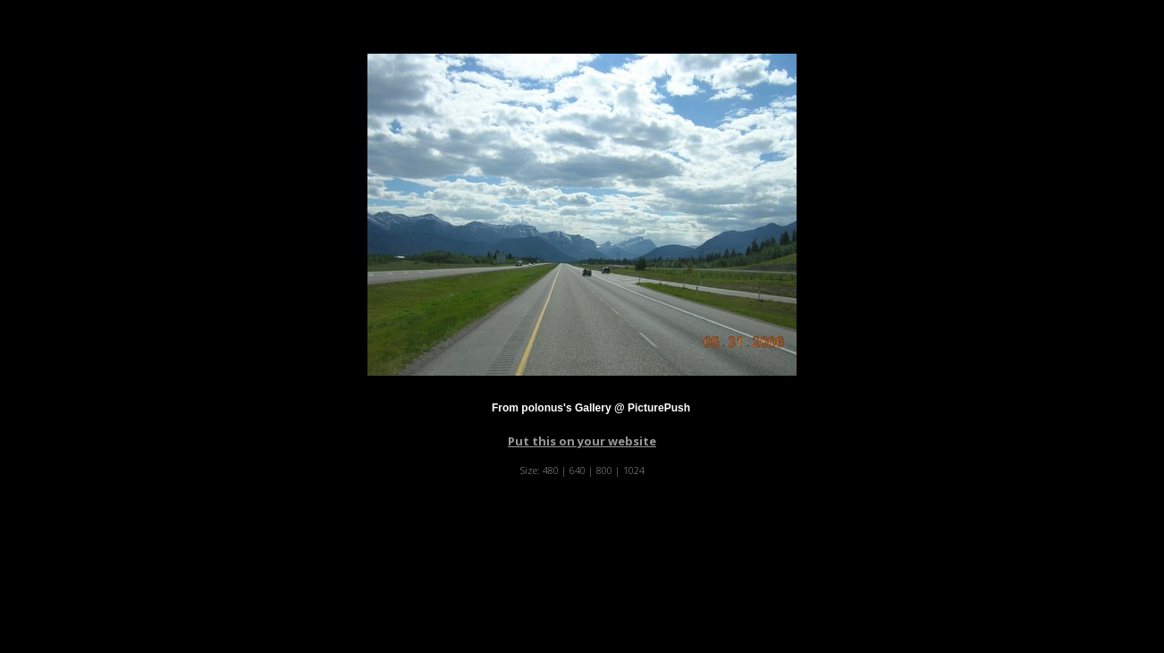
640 (577, 470)
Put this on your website (582, 441)
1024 (634, 470)
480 (551, 470)
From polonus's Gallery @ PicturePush (591, 408)
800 (604, 470)
